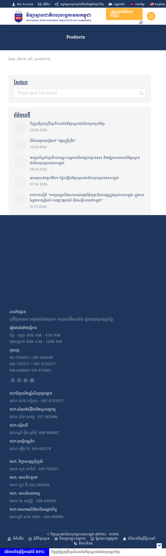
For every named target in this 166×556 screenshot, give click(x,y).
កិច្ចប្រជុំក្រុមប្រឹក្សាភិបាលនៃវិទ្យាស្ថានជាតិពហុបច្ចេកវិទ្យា (67, 123)
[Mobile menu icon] (151, 16)
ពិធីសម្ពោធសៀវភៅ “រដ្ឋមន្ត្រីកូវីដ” (53, 141)
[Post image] (20, 127)
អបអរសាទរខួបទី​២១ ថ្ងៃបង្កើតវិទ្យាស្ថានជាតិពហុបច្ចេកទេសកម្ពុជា (74, 178)
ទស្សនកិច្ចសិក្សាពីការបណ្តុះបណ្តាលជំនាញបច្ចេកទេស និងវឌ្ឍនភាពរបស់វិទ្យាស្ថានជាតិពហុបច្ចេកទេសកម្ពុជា (85, 160)
